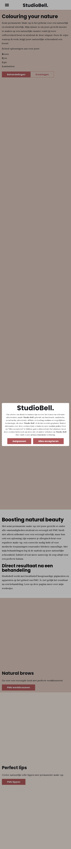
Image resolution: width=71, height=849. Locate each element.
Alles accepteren (48, 441)
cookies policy (55, 426)
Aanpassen (19, 441)
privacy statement (38, 435)
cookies (47, 420)
